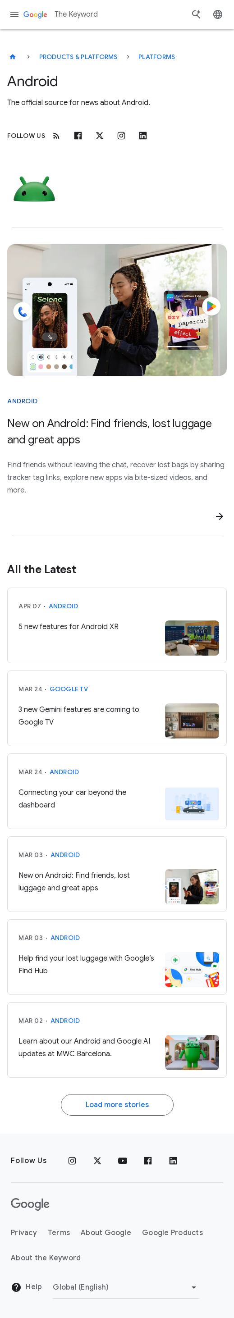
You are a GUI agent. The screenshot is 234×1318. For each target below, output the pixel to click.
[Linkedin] (143, 135)
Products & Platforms (78, 57)
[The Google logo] (30, 1204)
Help (26, 1287)
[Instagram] (121, 135)
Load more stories (117, 1104)
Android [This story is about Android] (22, 401)
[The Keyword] (12, 57)
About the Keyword (46, 1258)
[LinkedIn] (173, 1161)
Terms (59, 1232)
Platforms (156, 57)
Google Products (172, 1232)
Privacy (24, 1232)
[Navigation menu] (14, 14)
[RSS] (56, 135)
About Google (106, 1232)
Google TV (69, 689)
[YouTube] (122, 1161)
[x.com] (99, 135)
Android (63, 606)
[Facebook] (78, 135)
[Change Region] (126, 1287)
